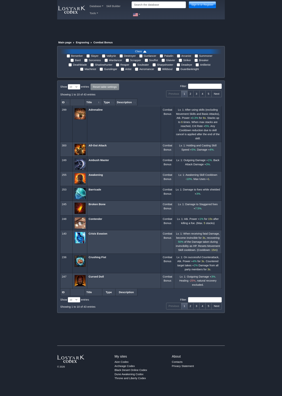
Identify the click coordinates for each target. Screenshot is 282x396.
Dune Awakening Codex (129, 378)
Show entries (74, 87)
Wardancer (115, 60)
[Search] (159, 4)
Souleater (143, 64)
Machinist (90, 69)
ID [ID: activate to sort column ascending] (63, 102)
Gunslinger (110, 69)
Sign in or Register (202, 4)
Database (96, 6)
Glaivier (170, 60)
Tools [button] (94, 13)
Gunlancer (150, 55)
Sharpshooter (165, 64)
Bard (78, 60)
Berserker (77, 55)
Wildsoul (167, 69)
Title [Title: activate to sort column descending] (94, 102)
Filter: (201, 86)
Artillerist (205, 64)
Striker (187, 60)
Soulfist (153, 60)
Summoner (205, 55)
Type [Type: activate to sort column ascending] (166, 102)
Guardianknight (189, 69)
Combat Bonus (103, 42)
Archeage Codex (125, 370)
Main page (64, 42)
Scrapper (135, 60)
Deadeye (186, 64)
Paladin (168, 55)
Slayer (95, 55)
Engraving (82, 42)
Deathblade (80, 64)
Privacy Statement (183, 370)
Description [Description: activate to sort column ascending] (196, 102)
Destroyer (130, 55)
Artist (128, 69)
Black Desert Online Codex (131, 374)
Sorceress (95, 60)
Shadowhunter (103, 64)
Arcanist (186, 55)
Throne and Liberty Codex (130, 382)
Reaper (124, 64)
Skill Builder (113, 6)
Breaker (204, 60)
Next (216, 93)
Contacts (177, 366)
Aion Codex (122, 366)
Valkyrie (111, 55)
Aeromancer (146, 69)
